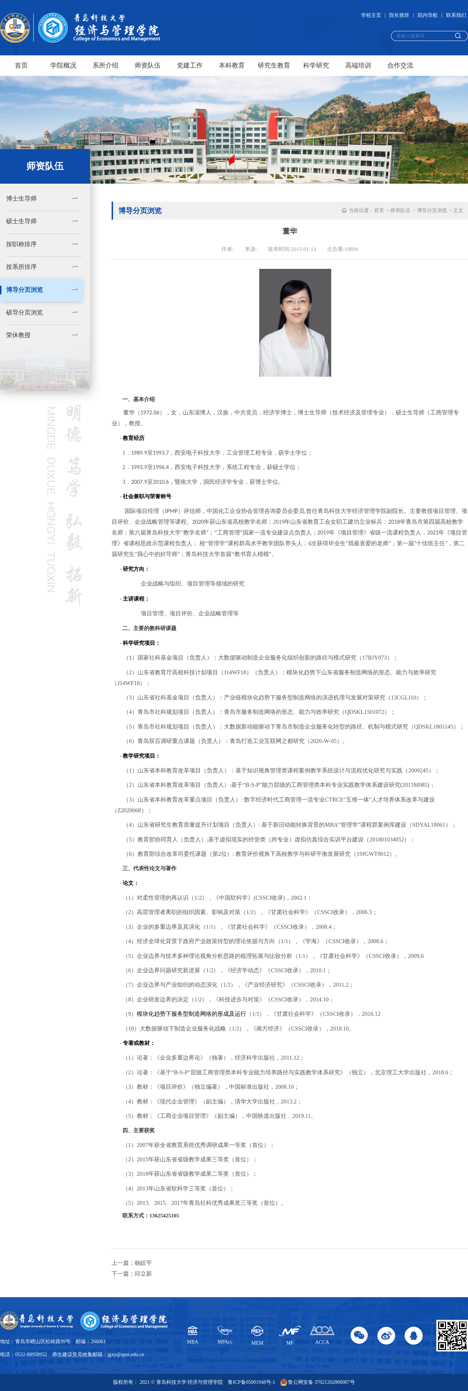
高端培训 (358, 65)
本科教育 (232, 65)
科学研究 (316, 65)
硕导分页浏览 (24, 312)
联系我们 (456, 15)
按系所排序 (21, 266)
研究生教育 (274, 65)
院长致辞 (399, 15)
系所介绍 (105, 65)
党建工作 (190, 65)
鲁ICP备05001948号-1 (251, 1382)
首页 (21, 65)
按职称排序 (21, 244)
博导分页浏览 (24, 289)
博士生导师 (21, 198)
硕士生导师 (21, 221)
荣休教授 (18, 335)
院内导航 (428, 15)
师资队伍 (148, 65)
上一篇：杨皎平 (132, 1263)
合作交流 (400, 65)
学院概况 (63, 65)
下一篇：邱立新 (132, 1274)
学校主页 (371, 15)
